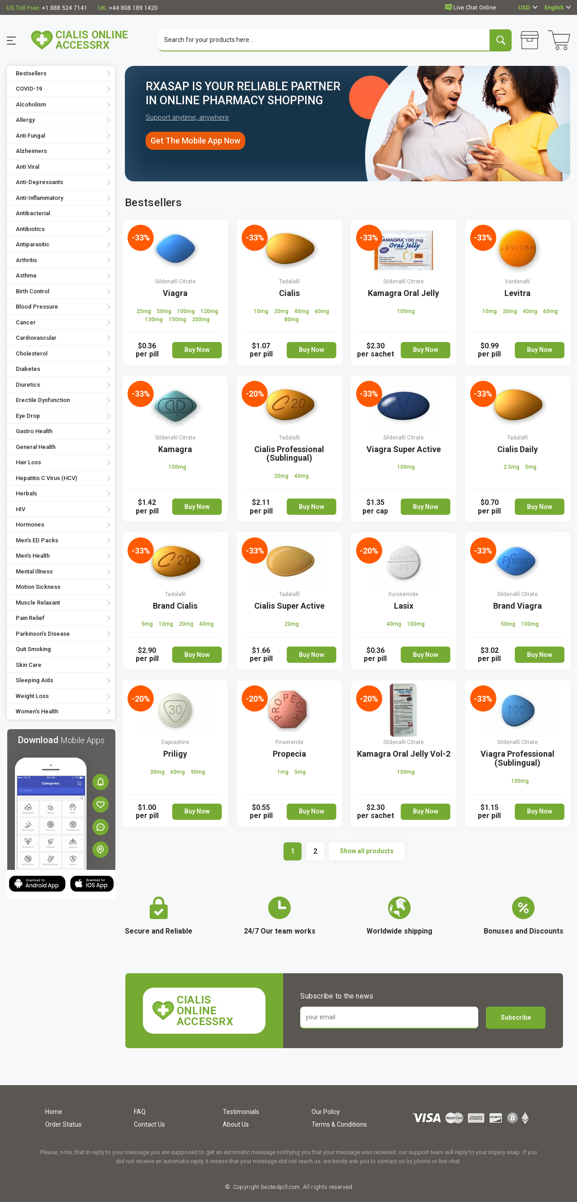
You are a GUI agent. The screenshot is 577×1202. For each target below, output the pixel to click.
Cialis (289, 293)
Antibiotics (30, 229)
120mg (209, 312)
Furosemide (403, 595)
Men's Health (33, 556)
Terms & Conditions (339, 1124)
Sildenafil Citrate (175, 282)
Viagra (175, 293)
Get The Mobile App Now (195, 141)
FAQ (140, 1111)
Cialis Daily (517, 449)
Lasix (403, 606)
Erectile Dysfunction (43, 401)
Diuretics (28, 385)
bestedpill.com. (281, 1187)
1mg (283, 772)
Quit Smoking (33, 650)
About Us (236, 1124)
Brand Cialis (175, 606)
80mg (291, 320)
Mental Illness (34, 572)
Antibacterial (33, 214)
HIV (20, 509)
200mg (201, 320)
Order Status (63, 1124)
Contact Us (149, 1124)
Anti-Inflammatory (39, 198)
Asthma (26, 276)
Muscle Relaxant (38, 603)
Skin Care (28, 665)
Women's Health (37, 712)
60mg (322, 312)
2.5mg (512, 468)
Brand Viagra (517, 606)
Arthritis (26, 260)
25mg (144, 312)
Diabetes (28, 369)
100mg (186, 312)
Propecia (289, 754)
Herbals (26, 494)
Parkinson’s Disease (43, 634)
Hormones (30, 525)
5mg (530, 468)
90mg (198, 772)
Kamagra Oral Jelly (403, 293)
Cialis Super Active (289, 606)
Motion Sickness (38, 587)
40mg (302, 312)
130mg (154, 320)
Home (53, 1111)
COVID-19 (29, 89)
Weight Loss (32, 696)
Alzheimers (31, 151)
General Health (35, 447)
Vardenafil (517, 282)
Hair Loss (28, 463)
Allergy (25, 120)
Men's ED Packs (37, 540)
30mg (158, 772)
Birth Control (32, 291)
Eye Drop (28, 416)
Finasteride (289, 743)
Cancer (26, 322)
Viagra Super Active (403, 449)
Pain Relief (30, 618)
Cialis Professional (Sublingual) (289, 454)
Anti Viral (27, 167)
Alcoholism (31, 105)
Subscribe (516, 1018)
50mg (165, 312)
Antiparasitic (33, 245)
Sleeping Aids (34, 681)
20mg (282, 312)
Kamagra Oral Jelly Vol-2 (403, 754)
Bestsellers (31, 73)
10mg (262, 312)
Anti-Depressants (39, 183)
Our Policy (325, 1111)
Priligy (175, 754)
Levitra (517, 293)
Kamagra (175, 449)
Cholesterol (31, 354)
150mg (178, 320)
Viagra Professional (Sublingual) (517, 758)
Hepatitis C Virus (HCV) (46, 478)
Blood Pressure (37, 307)
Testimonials (241, 1111)
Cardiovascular (36, 338)
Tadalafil (289, 282)
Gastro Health (34, 432)
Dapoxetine (175, 743)
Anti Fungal (30, 136)
